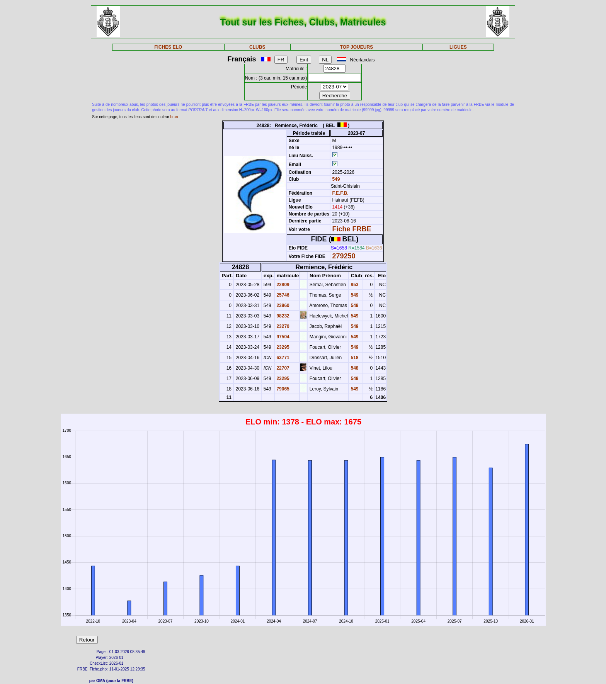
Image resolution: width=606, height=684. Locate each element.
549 (335, 179)
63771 (282, 357)
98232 (282, 316)
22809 (282, 284)
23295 (282, 347)
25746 (282, 295)
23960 (282, 305)
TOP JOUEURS (356, 47)
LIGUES (458, 47)
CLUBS (257, 47)
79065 (282, 389)
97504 (282, 336)
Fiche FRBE (351, 229)
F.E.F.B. (340, 193)
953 (353, 284)
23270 (282, 326)
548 (353, 368)
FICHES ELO (168, 47)
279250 (343, 256)
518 (353, 357)
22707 (282, 368)
